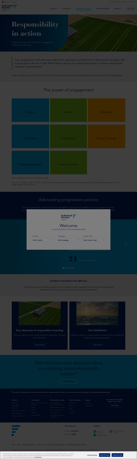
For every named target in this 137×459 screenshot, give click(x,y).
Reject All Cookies (104, 455)
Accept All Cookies (117, 455)
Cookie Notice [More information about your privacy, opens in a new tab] (38, 457)
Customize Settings (92, 455)
